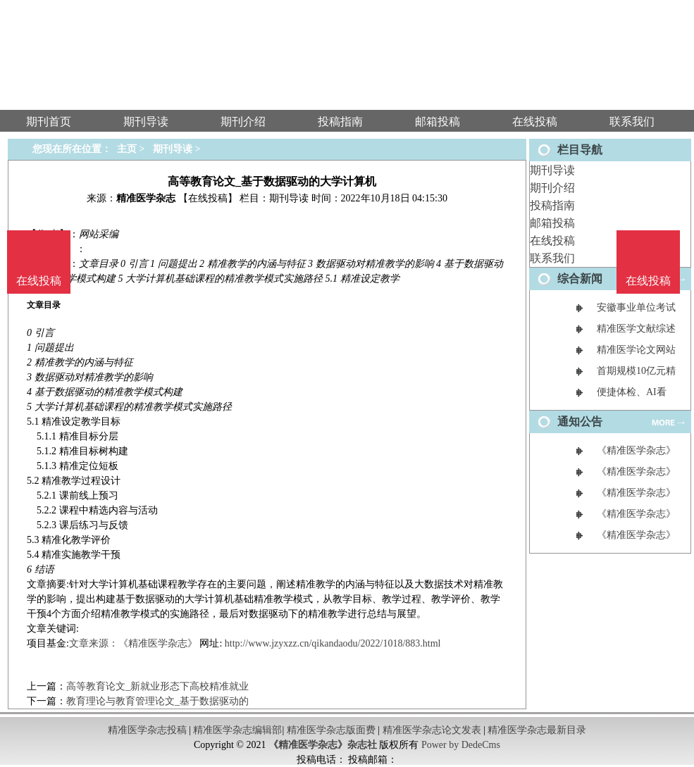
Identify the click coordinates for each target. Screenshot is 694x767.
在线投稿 (552, 241)
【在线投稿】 (207, 198)
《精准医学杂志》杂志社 (322, 745)
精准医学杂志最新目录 (537, 730)
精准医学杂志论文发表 (432, 730)
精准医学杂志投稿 (147, 730)
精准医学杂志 (145, 198)
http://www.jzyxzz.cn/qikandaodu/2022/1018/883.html (333, 643)
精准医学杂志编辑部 (237, 730)
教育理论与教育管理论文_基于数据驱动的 (157, 701)
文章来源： (93, 643)
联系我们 (552, 258)
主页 (127, 149)
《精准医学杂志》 (157, 643)
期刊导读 (552, 170)
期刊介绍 (552, 188)
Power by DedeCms (460, 745)
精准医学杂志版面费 (331, 730)
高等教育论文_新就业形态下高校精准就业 (157, 686)
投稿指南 (552, 205)
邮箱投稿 (552, 223)
